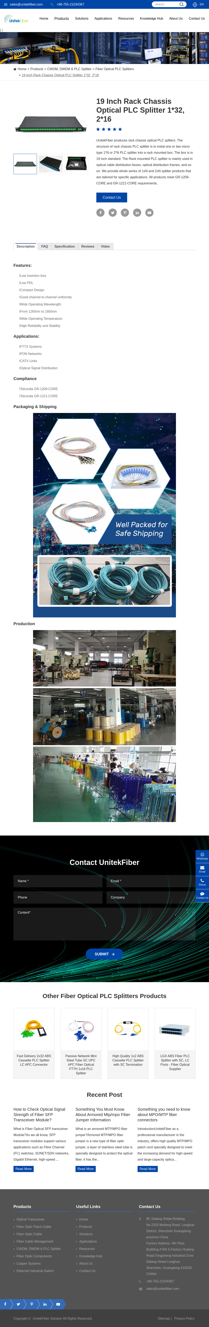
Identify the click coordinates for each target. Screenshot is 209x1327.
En (202, 4)
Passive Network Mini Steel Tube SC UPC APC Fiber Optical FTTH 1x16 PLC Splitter (81, 1064)
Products (36, 69)
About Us (176, 22)
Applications (103, 22)
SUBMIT (104, 954)
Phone (202, 881)
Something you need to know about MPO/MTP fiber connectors (164, 1114)
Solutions (81, 22)
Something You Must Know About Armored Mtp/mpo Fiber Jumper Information (103, 1114)
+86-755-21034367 (67, 4)
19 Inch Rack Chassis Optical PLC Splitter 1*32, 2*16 (60, 75)
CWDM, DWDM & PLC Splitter (69, 69)
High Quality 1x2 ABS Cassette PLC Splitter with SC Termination (128, 1060)
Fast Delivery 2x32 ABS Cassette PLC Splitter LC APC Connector (34, 1060)
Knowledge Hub (151, 22)
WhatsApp (202, 855)
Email (202, 868)
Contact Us (197, 22)
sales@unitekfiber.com (23, 4)
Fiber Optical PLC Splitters (115, 69)
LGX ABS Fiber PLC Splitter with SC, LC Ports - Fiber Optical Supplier (175, 1062)
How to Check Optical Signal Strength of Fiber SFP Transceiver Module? (39, 1114)
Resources (126, 22)
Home (44, 22)
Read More (24, 1169)
